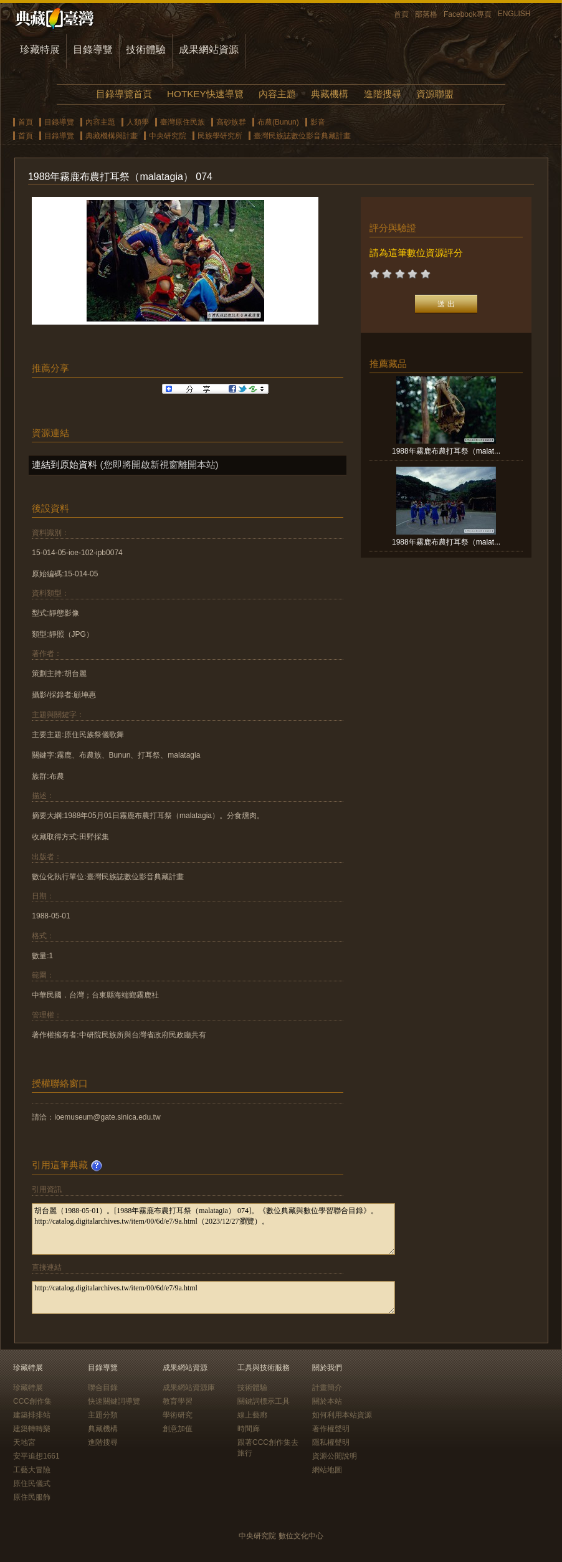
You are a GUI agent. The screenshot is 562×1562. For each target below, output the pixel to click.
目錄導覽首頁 (124, 93)
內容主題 (277, 93)
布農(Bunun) (278, 122)
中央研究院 (167, 135)
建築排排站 (31, 1415)
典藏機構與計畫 (111, 135)
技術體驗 (146, 49)
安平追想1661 (36, 1456)
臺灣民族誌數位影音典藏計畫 (302, 135)
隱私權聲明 (331, 1442)
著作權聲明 (331, 1428)
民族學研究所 (220, 135)
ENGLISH (514, 13)
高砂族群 (231, 122)
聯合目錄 (103, 1387)
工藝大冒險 (31, 1469)
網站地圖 (327, 1469)
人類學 (137, 122)
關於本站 (327, 1401)
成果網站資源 (209, 49)
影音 (317, 122)
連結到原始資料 (64, 464)
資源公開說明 (334, 1456)
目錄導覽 (93, 49)
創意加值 (178, 1428)
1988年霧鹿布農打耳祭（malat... (446, 451)
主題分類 (103, 1415)
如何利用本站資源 (342, 1415)
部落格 (426, 14)
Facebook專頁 (468, 14)
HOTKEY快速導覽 (205, 93)
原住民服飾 (31, 1497)
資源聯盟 (435, 93)
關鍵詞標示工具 (263, 1401)
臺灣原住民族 (182, 122)
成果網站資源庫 (189, 1387)
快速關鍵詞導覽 (114, 1401)
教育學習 (178, 1401)
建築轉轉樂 (31, 1428)
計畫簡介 (327, 1387)
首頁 (401, 14)
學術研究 (178, 1415)
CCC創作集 (32, 1401)
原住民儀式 (31, 1483)
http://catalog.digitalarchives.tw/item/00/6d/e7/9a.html (213, 1297)
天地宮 (24, 1442)
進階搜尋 (382, 93)
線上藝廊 (252, 1415)
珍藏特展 (40, 49)
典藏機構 (329, 93)
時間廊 (248, 1428)
